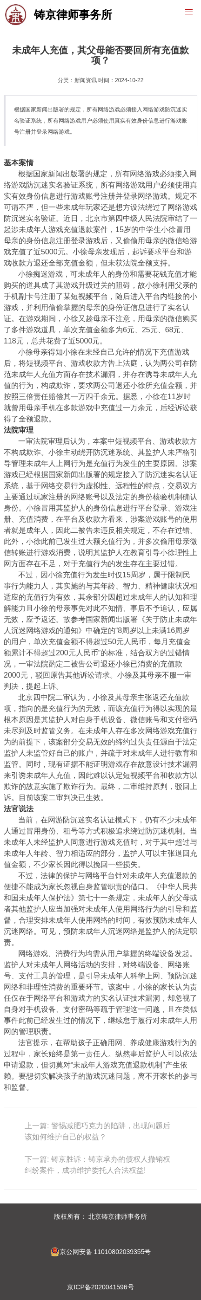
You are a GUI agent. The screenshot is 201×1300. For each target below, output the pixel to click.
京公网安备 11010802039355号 (100, 1251)
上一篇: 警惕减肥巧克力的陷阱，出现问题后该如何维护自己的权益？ (97, 1131)
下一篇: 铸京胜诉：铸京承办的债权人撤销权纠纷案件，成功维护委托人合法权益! (97, 1164)
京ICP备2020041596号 (100, 1287)
